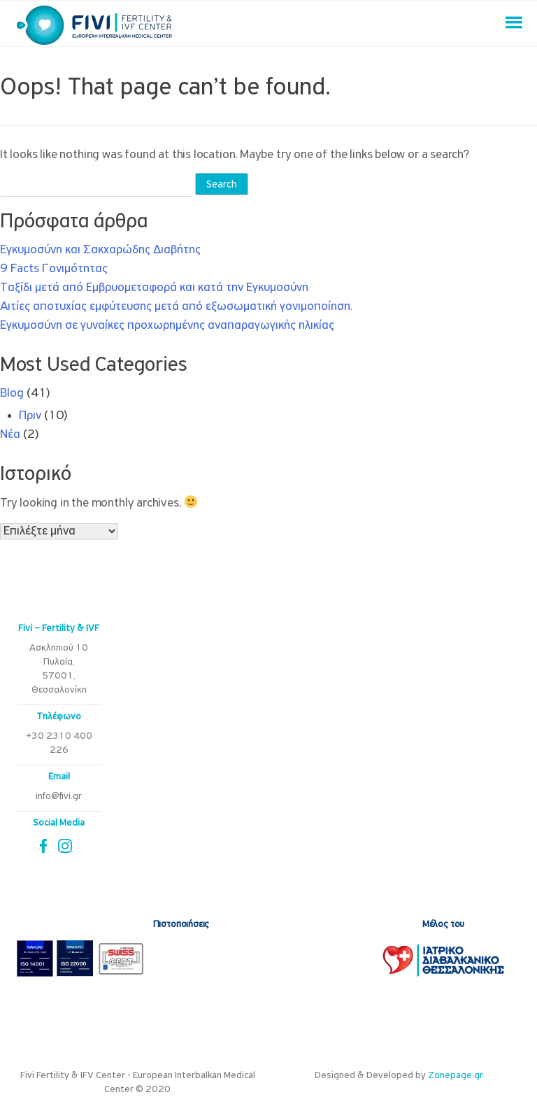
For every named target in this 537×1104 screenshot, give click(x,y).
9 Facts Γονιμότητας (54, 269)
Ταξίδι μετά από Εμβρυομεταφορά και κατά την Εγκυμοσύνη (154, 288)
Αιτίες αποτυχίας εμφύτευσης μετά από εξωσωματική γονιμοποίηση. (176, 306)
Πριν (30, 416)
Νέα (10, 434)
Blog (12, 393)
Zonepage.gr (455, 1075)
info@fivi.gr (59, 796)
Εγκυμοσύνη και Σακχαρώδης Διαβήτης (100, 250)
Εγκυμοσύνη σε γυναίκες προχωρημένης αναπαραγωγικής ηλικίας (167, 325)
